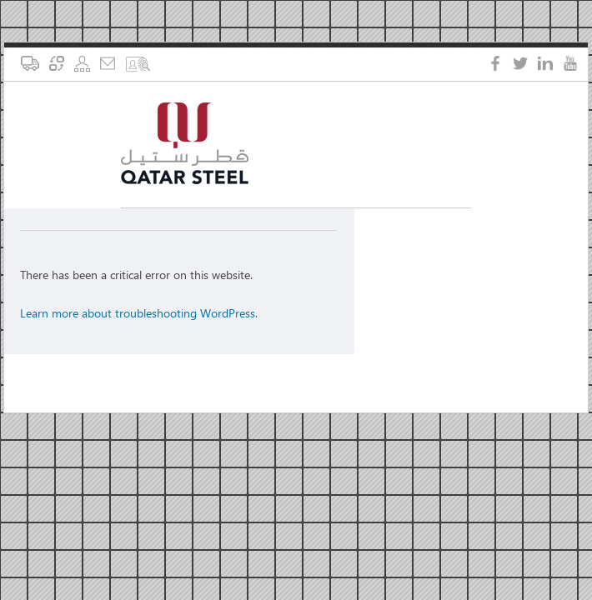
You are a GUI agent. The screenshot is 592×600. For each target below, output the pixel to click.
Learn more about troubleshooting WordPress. (139, 313)
